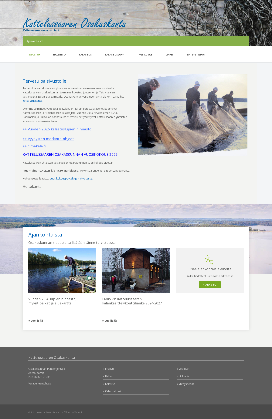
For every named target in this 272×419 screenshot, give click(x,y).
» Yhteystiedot (185, 384)
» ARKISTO (209, 284)
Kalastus (85, 54)
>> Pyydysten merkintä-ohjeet (48, 138)
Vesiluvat (145, 54)
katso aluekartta (32, 100)
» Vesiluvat (183, 368)
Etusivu (34, 54)
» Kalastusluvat (112, 391)
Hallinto (59, 54)
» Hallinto (108, 376)
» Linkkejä (183, 376)
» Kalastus (109, 384)
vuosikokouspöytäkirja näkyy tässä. (71, 178)
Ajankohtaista (34, 41)
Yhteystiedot (196, 54)
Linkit (170, 54)
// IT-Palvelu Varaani (72, 412)
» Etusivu (108, 368)
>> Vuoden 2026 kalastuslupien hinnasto (57, 129)
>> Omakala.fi (34, 146)
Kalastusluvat (115, 54)
